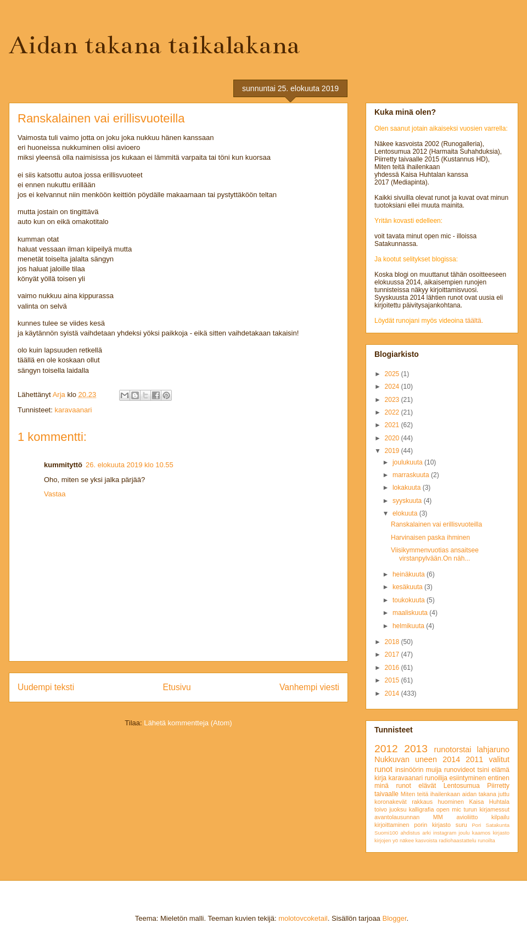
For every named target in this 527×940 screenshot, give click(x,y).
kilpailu (500, 817)
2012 (386, 748)
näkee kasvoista (419, 840)
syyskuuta (408, 501)
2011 (474, 759)
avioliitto (467, 817)
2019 (393, 451)
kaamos (481, 833)
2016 (393, 668)
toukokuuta (410, 600)
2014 (393, 693)
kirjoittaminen (392, 824)
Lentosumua (462, 786)
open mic (448, 809)
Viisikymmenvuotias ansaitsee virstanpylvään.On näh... (435, 554)
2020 (393, 438)
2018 (393, 642)
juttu (503, 794)
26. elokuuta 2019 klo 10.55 (129, 465)
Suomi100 (386, 833)
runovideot (459, 770)
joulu (463, 833)
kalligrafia (421, 809)
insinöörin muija (418, 770)
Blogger (394, 918)
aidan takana (479, 794)
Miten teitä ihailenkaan (430, 794)
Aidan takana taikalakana (154, 45)
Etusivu (177, 687)
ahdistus (410, 833)
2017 (393, 654)
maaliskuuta (411, 613)
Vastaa (55, 494)
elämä (500, 770)
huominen (451, 801)
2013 (416, 748)
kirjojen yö (386, 840)
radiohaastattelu (457, 840)
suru (461, 824)
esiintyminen (467, 778)
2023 (393, 400)
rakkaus (422, 801)
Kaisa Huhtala (489, 801)
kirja (380, 778)
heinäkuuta (410, 574)
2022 (393, 412)
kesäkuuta (408, 587)
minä (381, 786)
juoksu (397, 809)
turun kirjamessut (486, 809)
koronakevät (390, 801)
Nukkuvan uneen (405, 759)
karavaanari (73, 410)
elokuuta (406, 513)
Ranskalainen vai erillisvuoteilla (436, 524)
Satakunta (497, 825)
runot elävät (416, 786)
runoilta (486, 840)
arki (426, 833)
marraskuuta (412, 475)
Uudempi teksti (46, 687)
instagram (444, 833)
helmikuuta (409, 626)
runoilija (436, 778)
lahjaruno (493, 749)
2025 (393, 374)
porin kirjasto (432, 824)
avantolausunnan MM (408, 817)
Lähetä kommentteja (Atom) (188, 723)
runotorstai (453, 749)
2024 (393, 386)
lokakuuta (408, 487)
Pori (476, 825)
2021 (393, 425)
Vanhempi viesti (309, 687)
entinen (498, 778)
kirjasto (501, 833)
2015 (393, 680)
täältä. (474, 320)
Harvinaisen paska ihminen (430, 537)
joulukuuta (408, 462)
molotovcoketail (303, 918)
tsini (483, 770)
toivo (380, 809)
